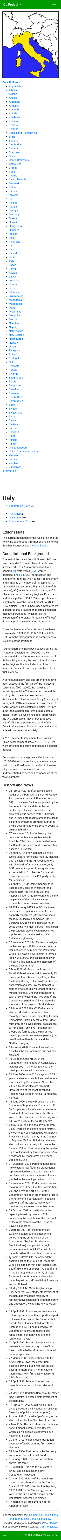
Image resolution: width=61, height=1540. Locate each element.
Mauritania (15, 311)
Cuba (12, 171)
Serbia (12, 381)
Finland (13, 202)
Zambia (13, 463)
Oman (12, 346)
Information (9, 470)
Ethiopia (13, 195)
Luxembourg (16, 296)
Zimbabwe (15, 467)
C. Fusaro (51, 1522)
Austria (13, 113)
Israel (12, 257)
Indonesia (14, 241)
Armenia (14, 105)
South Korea (16, 401)
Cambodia (15, 144)
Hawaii (13, 222)
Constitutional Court (20, 521)
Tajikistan (14, 424)
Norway (13, 342)
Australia (14, 109)
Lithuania (14, 292)
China (12, 156)
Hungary (14, 230)
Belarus (13, 125)
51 (34, 571)
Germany (14, 214)
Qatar (12, 362)
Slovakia (14, 389)
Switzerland (15, 412)
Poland (13, 354)
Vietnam (14, 455)
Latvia (12, 276)
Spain (12, 404)
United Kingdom (18, 447)
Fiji (10, 198)
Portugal (14, 358)
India (12, 237)
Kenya (12, 268)
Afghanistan (16, 86)
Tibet (12, 436)
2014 (27, 505)
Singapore (15, 385)
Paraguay (14, 350)
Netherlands (16, 331)
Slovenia (14, 393)
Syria (12, 416)
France (13, 206)
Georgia (13, 210)
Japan (12, 265)
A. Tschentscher (48, 1526)
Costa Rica (15, 163)
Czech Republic (18, 179)
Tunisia (13, 439)
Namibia (14, 323)
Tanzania (14, 428)
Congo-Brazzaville (19, 160)
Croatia (13, 167)
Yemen (13, 459)
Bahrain (13, 121)
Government (16, 517)
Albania (13, 90)
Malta (12, 307)
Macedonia (15, 299)
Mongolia (14, 315)
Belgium (13, 129)
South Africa (16, 397)
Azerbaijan (15, 117)
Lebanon (14, 280)
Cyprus (13, 175)
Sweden (13, 408)
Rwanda (13, 373)
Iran (11, 245)
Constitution (16, 505)
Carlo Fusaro (40, 545)
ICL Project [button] (9, 4)
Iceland (13, 233)
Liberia (13, 284)
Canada (13, 148)
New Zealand (16, 334)
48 (14, 571)
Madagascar (16, 303)
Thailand (14, 432)
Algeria (13, 94)
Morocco (14, 319)
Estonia (13, 191)
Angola (13, 97)
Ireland (13, 253)
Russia (13, 369)
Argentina (14, 101)
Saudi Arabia (16, 377)
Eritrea (12, 187)
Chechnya (14, 152)
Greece (13, 218)
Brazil (12, 136)
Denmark (14, 183)
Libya (12, 288)
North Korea (16, 338)
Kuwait (13, 272)
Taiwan (13, 420)
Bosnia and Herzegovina (23, 132)
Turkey (13, 443)
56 (20, 574)
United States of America (23, 451)
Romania (14, 366)
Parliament (15, 513)
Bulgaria (13, 140)
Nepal (12, 327)
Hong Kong (15, 226)
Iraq (11, 249)
